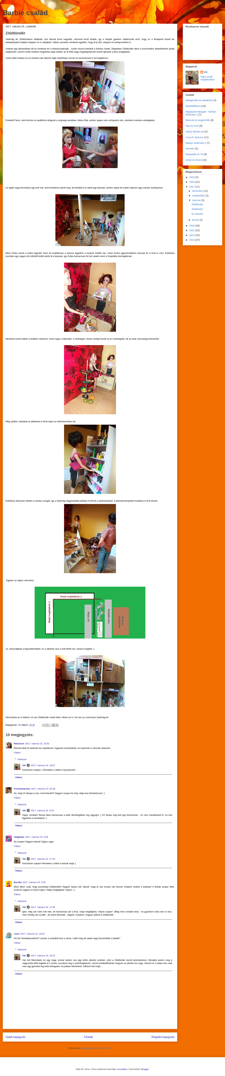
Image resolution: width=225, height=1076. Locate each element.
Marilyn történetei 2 (196, 143)
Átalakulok (197, 209)
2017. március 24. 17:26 (43, 907)
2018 (192, 182)
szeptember (198, 195)
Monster (190, 148)
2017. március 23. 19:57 (43, 765)
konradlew (122, 1069)
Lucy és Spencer (195, 137)
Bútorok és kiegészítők (198, 120)
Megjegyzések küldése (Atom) (97, 1048)
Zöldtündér (197, 204)
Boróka (18, 882)
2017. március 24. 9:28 (34, 882)
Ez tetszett (197, 214)
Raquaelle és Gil (194, 154)
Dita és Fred (192, 125)
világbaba (19, 837)
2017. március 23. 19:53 (37, 743)
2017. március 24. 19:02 (33, 933)
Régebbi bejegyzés (162, 1037)
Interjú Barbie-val (195, 131)
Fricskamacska (22, 788)
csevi (17, 933)
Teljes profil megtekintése (207, 78)
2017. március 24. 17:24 (43, 859)
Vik (24, 765)
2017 (192, 186)
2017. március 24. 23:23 (43, 955)
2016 (192, 225)
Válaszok (21, 759)
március (196, 200)
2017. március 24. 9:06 (36, 837)
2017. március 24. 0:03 (42, 810)
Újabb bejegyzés (15, 1037)
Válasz (17, 752)
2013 (192, 239)
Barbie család (25, 13)
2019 (192, 177)
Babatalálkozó (193, 106)
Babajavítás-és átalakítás (199, 100)
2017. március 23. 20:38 (43, 788)
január (196, 219)
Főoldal (88, 1037)
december (198, 191)
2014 (192, 235)
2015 (192, 230)
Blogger (145, 1069)
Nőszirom (19, 743)
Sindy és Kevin (194, 160)
